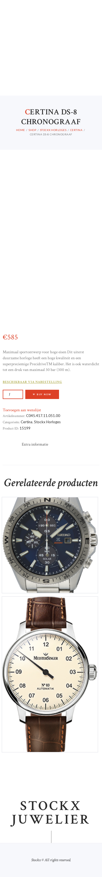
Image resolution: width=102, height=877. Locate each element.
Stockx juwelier (51, 813)
